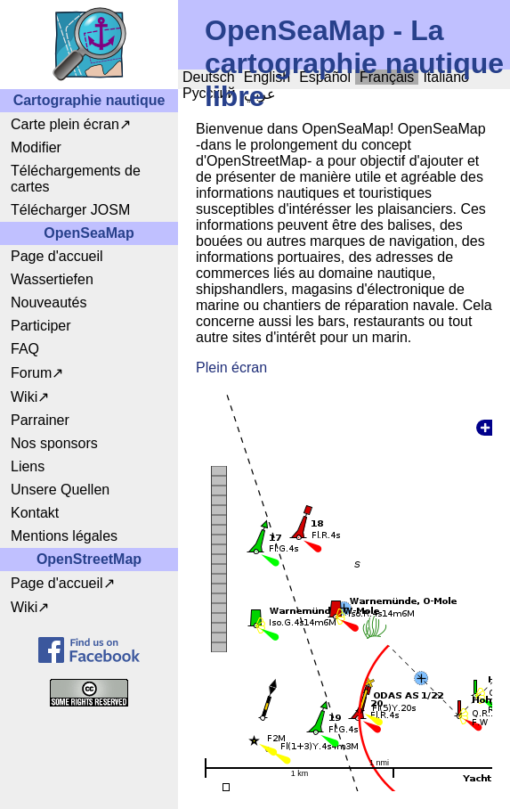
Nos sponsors (54, 443)
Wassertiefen (52, 279)
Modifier (36, 147)
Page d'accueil (57, 256)
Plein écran (231, 367)
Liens (28, 466)
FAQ (25, 348)
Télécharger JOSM (70, 209)
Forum (31, 372)
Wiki (24, 396)
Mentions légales (64, 535)
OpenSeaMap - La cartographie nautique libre (354, 63)
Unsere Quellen (60, 489)
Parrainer (40, 420)
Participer (41, 325)
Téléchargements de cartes (76, 178)
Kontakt (35, 512)
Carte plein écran (65, 124)
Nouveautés (48, 302)
